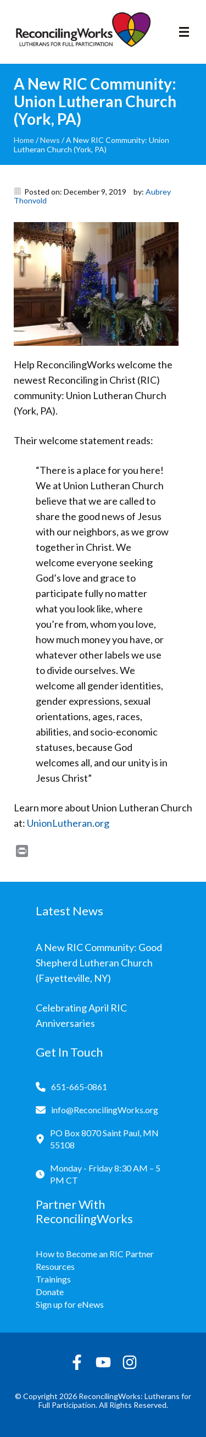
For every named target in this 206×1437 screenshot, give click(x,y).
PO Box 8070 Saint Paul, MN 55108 (104, 1139)
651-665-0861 (79, 1086)
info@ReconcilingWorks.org (104, 1109)
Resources (55, 1266)
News (50, 140)
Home (24, 140)
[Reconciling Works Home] (82, 32)
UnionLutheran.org (68, 823)
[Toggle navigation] (184, 31)
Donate (50, 1291)
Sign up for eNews (70, 1304)
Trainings (53, 1279)
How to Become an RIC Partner (95, 1253)
